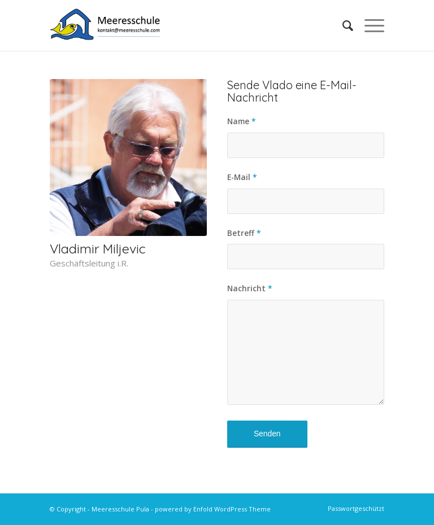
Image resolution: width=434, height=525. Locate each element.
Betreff (244, 233)
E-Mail (242, 177)
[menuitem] (342, 25)
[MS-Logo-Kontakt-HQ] (105, 25)
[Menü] (368, 25)
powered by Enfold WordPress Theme (213, 509)
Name (241, 121)
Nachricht (249, 288)
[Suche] (342, 25)
